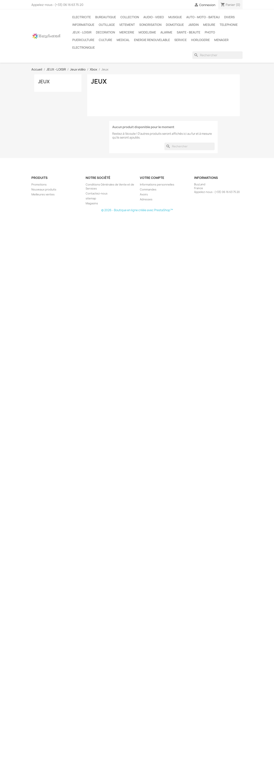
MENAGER (221, 40)
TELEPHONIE (229, 25)
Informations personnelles (157, 184)
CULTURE (105, 40)
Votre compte (152, 178)
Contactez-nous (97, 193)
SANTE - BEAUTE (188, 32)
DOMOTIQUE (175, 25)
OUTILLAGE (107, 25)
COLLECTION (129, 17)
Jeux (44, 81)
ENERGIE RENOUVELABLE (152, 40)
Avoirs (144, 194)
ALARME (166, 32)
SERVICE (180, 40)
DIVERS (229, 17)
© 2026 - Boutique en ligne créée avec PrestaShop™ (137, 210)
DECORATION (105, 32)
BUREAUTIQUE (105, 17)
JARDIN (193, 25)
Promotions (39, 184)
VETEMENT (127, 25)
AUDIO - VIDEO (153, 17)
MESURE (209, 25)
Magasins (92, 203)
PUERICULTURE (83, 40)
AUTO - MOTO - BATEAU (203, 17)
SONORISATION (150, 25)
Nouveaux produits (43, 189)
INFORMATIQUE (83, 25)
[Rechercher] (217, 55)
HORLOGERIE (200, 40)
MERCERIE (126, 32)
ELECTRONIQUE (83, 47)
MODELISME (147, 32)
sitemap (91, 198)
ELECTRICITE (81, 17)
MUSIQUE (175, 17)
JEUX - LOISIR (82, 32)
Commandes (148, 189)
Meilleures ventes (43, 194)
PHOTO (210, 32)
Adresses (146, 199)
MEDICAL (123, 40)
